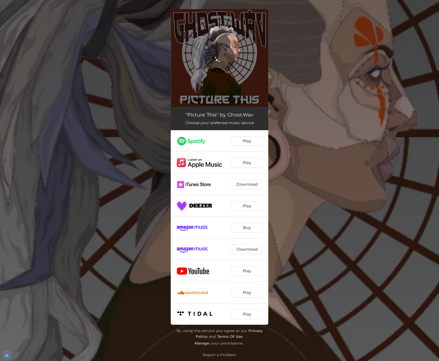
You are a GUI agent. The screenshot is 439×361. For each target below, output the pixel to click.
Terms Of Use (230, 336)
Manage (202, 343)
